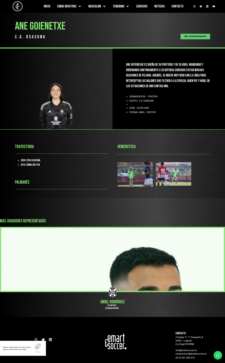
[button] (195, 36)
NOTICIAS (159, 6)
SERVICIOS (142, 6)
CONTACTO (177, 6)
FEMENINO (121, 6)
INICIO (47, 6)
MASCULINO (97, 6)
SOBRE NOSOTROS (69, 6)
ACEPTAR (37, 352)
